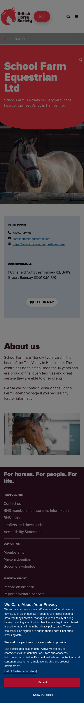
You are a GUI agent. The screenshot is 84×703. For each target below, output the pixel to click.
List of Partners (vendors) (20, 671)
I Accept (42, 682)
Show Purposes (43, 695)
